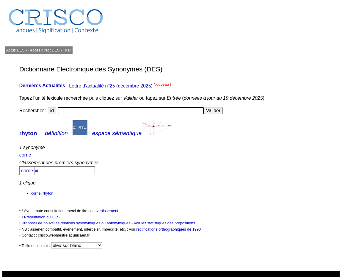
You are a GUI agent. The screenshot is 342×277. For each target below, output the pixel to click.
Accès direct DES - (46, 50)
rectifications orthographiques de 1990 (168, 229)
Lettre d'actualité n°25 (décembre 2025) (120, 85)
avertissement (106, 211)
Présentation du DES (42, 217)
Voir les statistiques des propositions (164, 223)
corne (25, 154)
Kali (68, 50)
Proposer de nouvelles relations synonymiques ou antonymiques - (78, 223)
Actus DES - (16, 50)
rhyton (28, 133)
